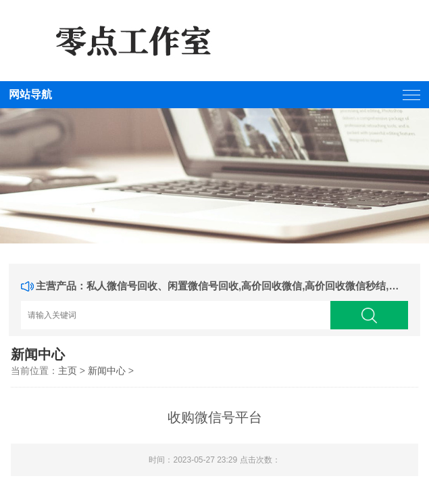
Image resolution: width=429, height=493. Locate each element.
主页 (67, 370)
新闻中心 (107, 370)
